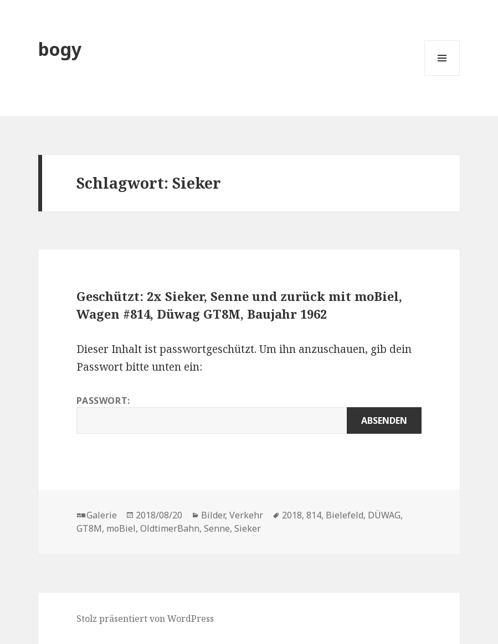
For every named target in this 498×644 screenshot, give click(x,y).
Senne (217, 528)
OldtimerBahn (169, 528)
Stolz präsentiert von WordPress (145, 618)
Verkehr (246, 515)
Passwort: (248, 414)
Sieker (247, 528)
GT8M (89, 528)
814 (313, 515)
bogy (59, 49)
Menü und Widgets (442, 75)
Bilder (213, 515)
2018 (292, 515)
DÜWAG (384, 515)
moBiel (121, 528)
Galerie (101, 515)
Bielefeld (344, 515)
